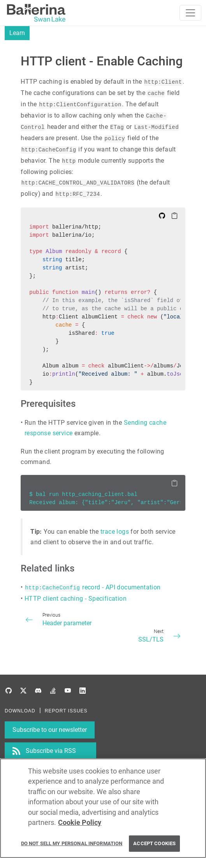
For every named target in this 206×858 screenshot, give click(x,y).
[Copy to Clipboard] (174, 215)
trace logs (114, 531)
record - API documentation (92, 587)
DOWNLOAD (20, 711)
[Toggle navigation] (190, 13)
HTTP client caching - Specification (76, 598)
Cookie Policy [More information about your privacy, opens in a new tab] (79, 823)
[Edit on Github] (162, 215)
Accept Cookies (154, 844)
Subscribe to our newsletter (49, 729)
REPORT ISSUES (66, 711)
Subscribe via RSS (51, 750)
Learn (17, 33)
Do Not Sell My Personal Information (72, 844)
